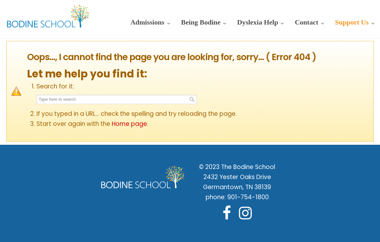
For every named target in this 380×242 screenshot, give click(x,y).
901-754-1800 (248, 197)
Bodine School (48, 15)
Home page (129, 124)
